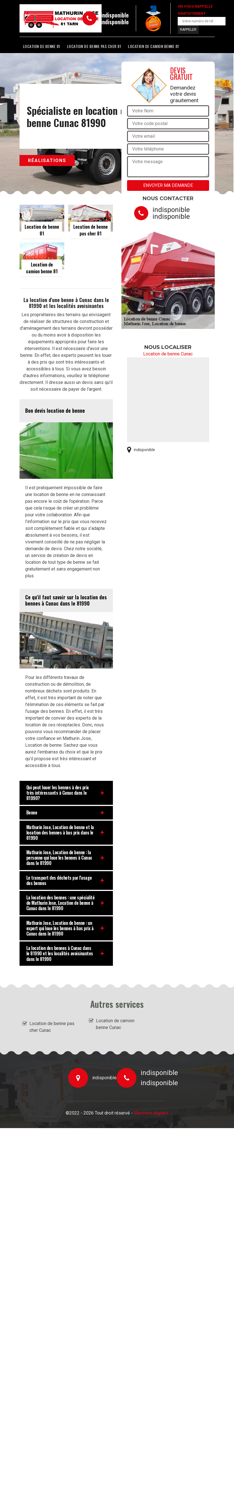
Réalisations (47, 160)
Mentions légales (151, 1113)
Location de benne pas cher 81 (94, 46)
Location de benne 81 (41, 46)
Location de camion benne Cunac (115, 1024)
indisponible (115, 15)
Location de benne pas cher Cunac (51, 1027)
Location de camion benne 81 (153, 46)
